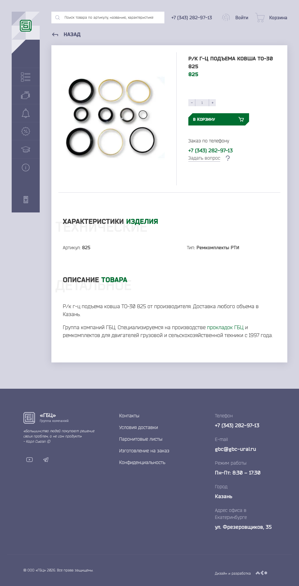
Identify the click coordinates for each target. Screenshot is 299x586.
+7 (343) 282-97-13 (210, 150)
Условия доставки (138, 427)
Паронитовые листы (140, 439)
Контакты (129, 415)
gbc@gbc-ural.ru (235, 449)
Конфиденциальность (142, 462)
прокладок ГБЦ (225, 327)
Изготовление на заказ (144, 450)
